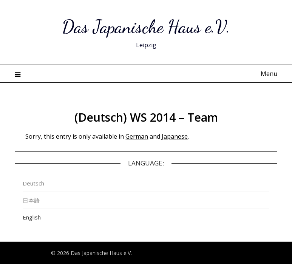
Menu (269, 74)
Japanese (175, 136)
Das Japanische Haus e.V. (146, 26)
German (136, 136)
